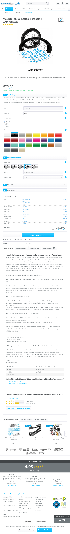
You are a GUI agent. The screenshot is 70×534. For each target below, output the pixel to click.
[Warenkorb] (67, 3)
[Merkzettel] (58, 3)
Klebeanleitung (34, 248)
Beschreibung (8, 248)
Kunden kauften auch (11, 419)
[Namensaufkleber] (20, 9)
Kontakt (21, 499)
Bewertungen (49, 248)
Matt (6, 123)
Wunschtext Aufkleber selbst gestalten (14, 438)
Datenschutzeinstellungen (27, 530)
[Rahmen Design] (34, 9)
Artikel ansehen (11, 485)
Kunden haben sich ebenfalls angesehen (33, 419)
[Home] (3, 9)
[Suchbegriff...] (37, 3)
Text (5, 108)
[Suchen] (47, 3)
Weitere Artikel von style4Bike (17, 383)
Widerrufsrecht (23, 503)
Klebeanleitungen (24, 501)
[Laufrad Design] (47, 9)
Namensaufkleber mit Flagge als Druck (56, 438)
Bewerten (29, 239)
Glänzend (8, 121)
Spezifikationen (21, 248)
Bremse (6, 172)
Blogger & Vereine (40, 497)
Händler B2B (39, 499)
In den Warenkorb (41, 235)
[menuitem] (37, 3)
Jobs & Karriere (39, 508)
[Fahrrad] (9, 9)
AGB (20, 510)
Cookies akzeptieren (44, 530)
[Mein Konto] (62, 3)
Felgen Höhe (7, 177)
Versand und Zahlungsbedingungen (26, 507)
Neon (6, 125)
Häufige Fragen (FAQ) (25, 497)
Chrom (7, 126)
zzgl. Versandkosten (13, 88)
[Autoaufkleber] (60, 9)
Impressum (38, 510)
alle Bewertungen (35, 471)
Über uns (38, 501)
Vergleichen (7, 239)
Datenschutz (39, 505)
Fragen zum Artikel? (14, 381)
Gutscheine (38, 503)
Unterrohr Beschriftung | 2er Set (35, 438)
